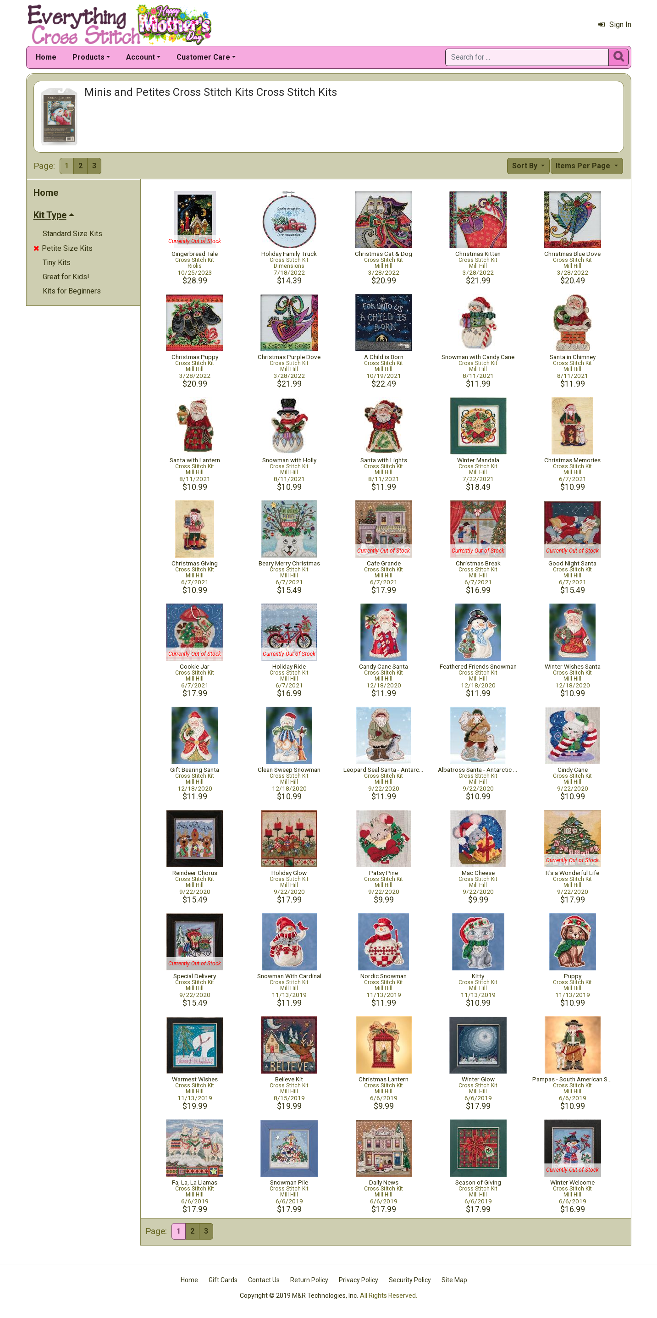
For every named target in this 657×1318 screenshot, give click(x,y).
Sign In (614, 24)
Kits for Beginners (72, 291)
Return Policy (309, 1280)
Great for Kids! (66, 276)
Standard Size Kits (72, 233)
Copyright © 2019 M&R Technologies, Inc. (299, 1295)
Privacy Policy (358, 1280)
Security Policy (410, 1280)
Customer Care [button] (203, 57)
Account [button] (140, 57)
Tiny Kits (57, 262)
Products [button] (88, 57)
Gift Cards (223, 1280)
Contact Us (264, 1280)
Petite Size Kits (63, 248)
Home (46, 57)
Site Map (454, 1280)
